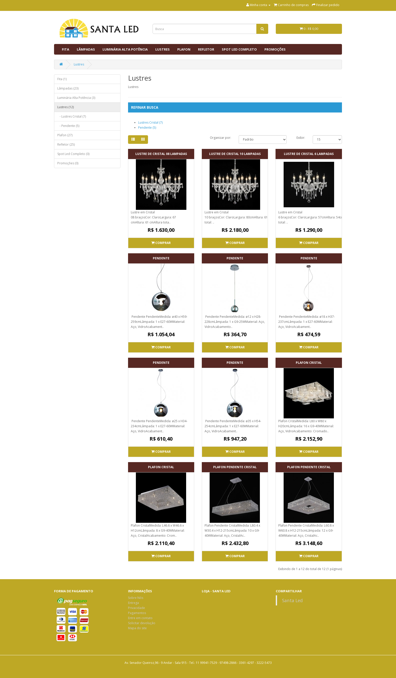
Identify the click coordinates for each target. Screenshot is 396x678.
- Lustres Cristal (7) (71, 116)
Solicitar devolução (141, 623)
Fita (65, 49)
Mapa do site (137, 628)
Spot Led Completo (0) (73, 154)
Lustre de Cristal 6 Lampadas (309, 154)
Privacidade (136, 608)
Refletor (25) (66, 144)
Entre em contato (140, 618)
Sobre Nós (135, 598)
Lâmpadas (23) (68, 88)
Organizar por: (220, 137)
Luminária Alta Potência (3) (76, 98)
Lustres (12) (65, 107)
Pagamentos (137, 613)
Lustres (162, 49)
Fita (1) (62, 79)
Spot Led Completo (239, 49)
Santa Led (292, 600)
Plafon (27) (64, 135)
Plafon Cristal (309, 362)
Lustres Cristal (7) (150, 122)
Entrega (133, 603)
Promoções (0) (67, 163)
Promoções (275, 49)
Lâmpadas (86, 49)
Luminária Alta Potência (125, 49)
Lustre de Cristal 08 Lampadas (161, 154)
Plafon (183, 49)
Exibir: (300, 137)
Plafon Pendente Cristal (235, 467)
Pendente (161, 258)
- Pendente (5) (68, 126)
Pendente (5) (147, 127)
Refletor (206, 49)
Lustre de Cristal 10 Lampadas (235, 154)
